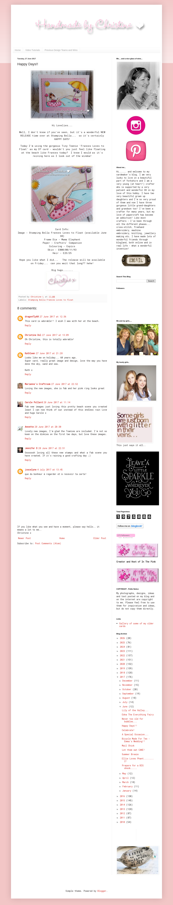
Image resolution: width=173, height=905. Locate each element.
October (127, 689)
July (125, 702)
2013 (123, 809)
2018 (123, 672)
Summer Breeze (130, 754)
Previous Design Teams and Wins (61, 50)
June (125, 706)
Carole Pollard (34, 402)
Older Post (99, 538)
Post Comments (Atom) (48, 543)
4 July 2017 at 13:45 (50, 469)
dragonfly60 (32, 316)
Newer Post (24, 538)
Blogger (102, 890)
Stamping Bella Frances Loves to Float (50, 300)
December (128, 680)
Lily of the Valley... (135, 710)
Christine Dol (33, 335)
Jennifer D (31, 448)
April (126, 777)
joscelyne (30, 469)
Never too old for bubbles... (132, 720)
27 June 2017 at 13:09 (55, 335)
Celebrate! (128, 730)
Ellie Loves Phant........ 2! (138, 760)
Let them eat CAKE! (133, 749)
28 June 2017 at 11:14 (57, 402)
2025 (123, 642)
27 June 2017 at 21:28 (49, 353)
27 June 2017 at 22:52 (64, 384)
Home (18, 50)
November (128, 684)
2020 (123, 663)
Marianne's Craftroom (37, 384)
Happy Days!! (129, 725)
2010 (123, 822)
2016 (123, 796)
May (124, 773)
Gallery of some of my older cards (136, 625)
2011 (123, 817)
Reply (28, 325)
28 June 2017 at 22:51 (51, 448)
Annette (29, 426)
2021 (123, 659)
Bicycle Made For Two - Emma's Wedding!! (136, 740)
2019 (123, 668)
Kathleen (30, 353)
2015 (123, 800)
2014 (123, 804)
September (128, 693)
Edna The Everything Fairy (138, 714)
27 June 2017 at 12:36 (53, 316)
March (126, 782)
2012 (123, 813)
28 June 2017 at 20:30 (48, 426)
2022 (123, 655)
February (128, 786)
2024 (123, 646)
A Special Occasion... (135, 734)
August (126, 697)
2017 (123, 676)
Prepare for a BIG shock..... (133, 767)
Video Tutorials (32, 50)
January (127, 790)
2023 (123, 651)
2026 (123, 638)
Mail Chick (128, 745)
